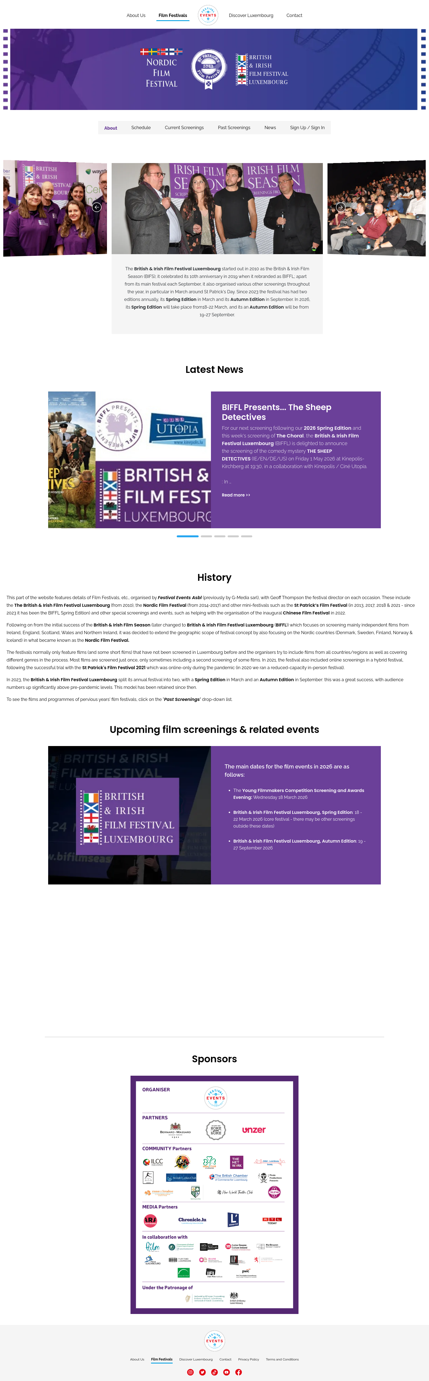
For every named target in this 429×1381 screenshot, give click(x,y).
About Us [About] (136, 15)
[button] (373, 465)
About (110, 128)
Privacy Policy (248, 1359)
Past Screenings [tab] (234, 127)
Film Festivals (173, 15)
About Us (137, 1359)
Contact (294, 15)
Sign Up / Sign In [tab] (307, 127)
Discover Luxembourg (251, 15)
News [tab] (270, 127)
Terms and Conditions (282, 1359)
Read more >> (236, 495)
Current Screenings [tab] (184, 127)
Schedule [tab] (140, 127)
